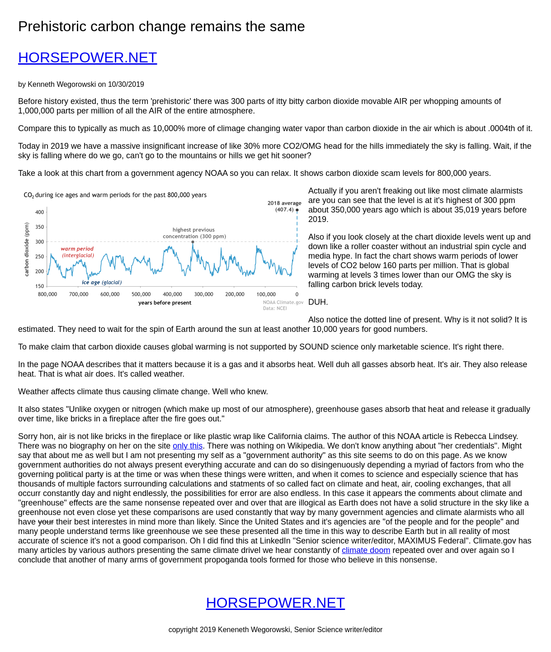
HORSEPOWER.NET (87, 57)
